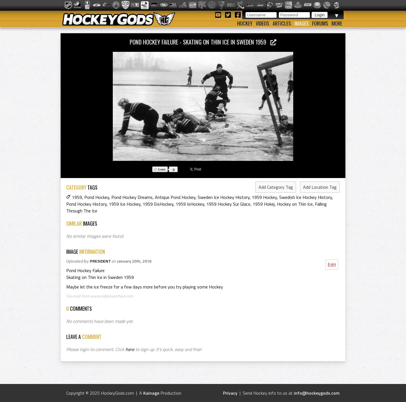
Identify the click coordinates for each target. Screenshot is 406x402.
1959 (77, 197)
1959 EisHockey (158, 204)
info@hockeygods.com (317, 393)
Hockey (244, 23)
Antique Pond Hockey (175, 197)
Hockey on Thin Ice (295, 204)
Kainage (151, 393)
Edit (332, 264)
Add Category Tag (276, 187)
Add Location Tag (320, 187)
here (129, 349)
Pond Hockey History (86, 204)
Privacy (230, 393)
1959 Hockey (264, 197)
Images (301, 23)
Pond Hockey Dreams (132, 197)
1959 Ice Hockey (124, 204)
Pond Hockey (96, 197)
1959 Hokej (264, 204)
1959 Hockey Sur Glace (228, 204)
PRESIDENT (100, 261)
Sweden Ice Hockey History (224, 197)
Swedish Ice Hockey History (305, 197)
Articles (282, 23)
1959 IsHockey (190, 204)
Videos (262, 23)
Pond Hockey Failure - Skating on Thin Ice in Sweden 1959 (203, 41)
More (337, 23)
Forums (320, 23)
